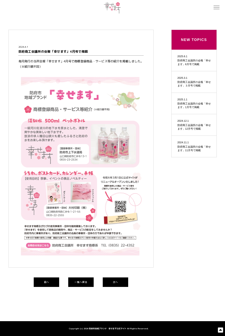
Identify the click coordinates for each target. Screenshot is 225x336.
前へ (46, 282)
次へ (115, 282)
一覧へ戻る (80, 282)
